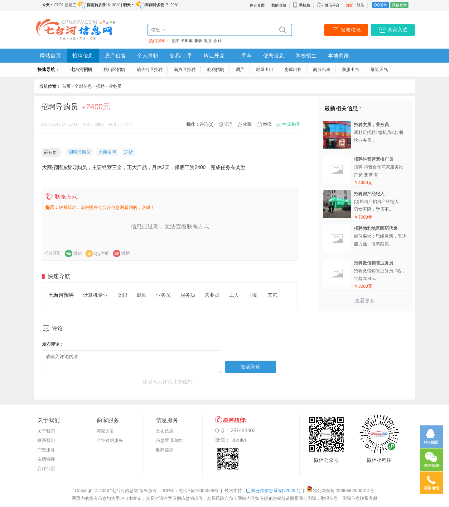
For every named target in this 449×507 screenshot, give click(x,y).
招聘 (100, 86)
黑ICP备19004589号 (199, 490)
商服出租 (322, 69)
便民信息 (273, 55)
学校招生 (306, 55)
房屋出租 (264, 69)
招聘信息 (83, 55)
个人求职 (147, 55)
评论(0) (207, 124)
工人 (234, 295)
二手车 (244, 55)
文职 (122, 295)
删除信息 (164, 449)
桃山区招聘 (114, 69)
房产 (240, 69)
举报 (267, 124)
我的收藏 (278, 5)
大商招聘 (107, 151)
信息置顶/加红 (169, 440)
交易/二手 (181, 55)
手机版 (301, 5)
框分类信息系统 (273, 490)
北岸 (175, 40)
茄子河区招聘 (150, 69)
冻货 (128, 151)
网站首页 (50, 55)
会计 (218, 40)
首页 (66, 86)
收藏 (247, 124)
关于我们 (46, 431)
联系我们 (46, 440)
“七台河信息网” (124, 490)
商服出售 (350, 69)
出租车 (187, 40)
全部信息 (83, 86)
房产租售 (115, 55)
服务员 (187, 295)
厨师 (142, 295)
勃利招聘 (215, 69)
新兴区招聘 (185, 69)
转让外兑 (214, 55)
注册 (350, 5)
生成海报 (290, 124)
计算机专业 (95, 295)
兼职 (198, 40)
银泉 (208, 40)
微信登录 (399, 5)
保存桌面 (257, 5)
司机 (253, 295)
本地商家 (338, 55)
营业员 (212, 295)
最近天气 (379, 69)
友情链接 (46, 459)
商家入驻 (398, 29)
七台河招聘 (81, 69)
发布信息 (351, 29)
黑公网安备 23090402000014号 (340, 490)
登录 (360, 5)
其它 (273, 295)
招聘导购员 (79, 151)
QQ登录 (380, 5)
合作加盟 (46, 468)
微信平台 (332, 5)
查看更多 (365, 300)
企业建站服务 (110, 440)
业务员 (115, 86)
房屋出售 (293, 69)
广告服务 (46, 449)
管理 (228, 124)
